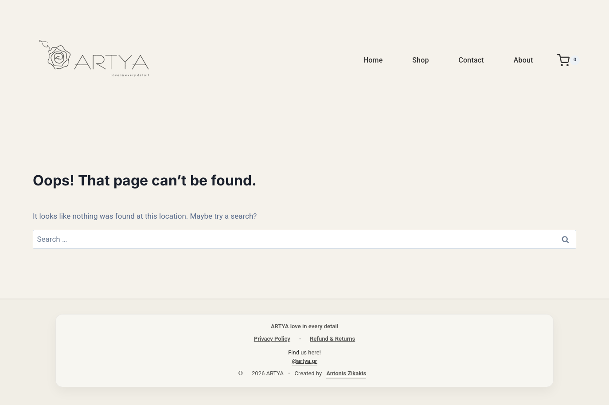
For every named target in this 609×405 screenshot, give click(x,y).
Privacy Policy (272, 338)
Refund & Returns (332, 338)
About (523, 60)
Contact (471, 60)
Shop (420, 60)
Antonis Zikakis (346, 373)
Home (373, 60)
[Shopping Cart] (568, 60)
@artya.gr (304, 361)
